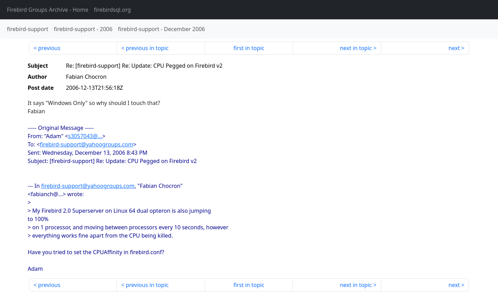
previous (49, 48)
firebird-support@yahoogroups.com (86, 144)
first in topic (248, 48)
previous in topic (147, 48)
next (454, 48)
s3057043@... (85, 136)
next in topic (356, 48)
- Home (48, 9)
